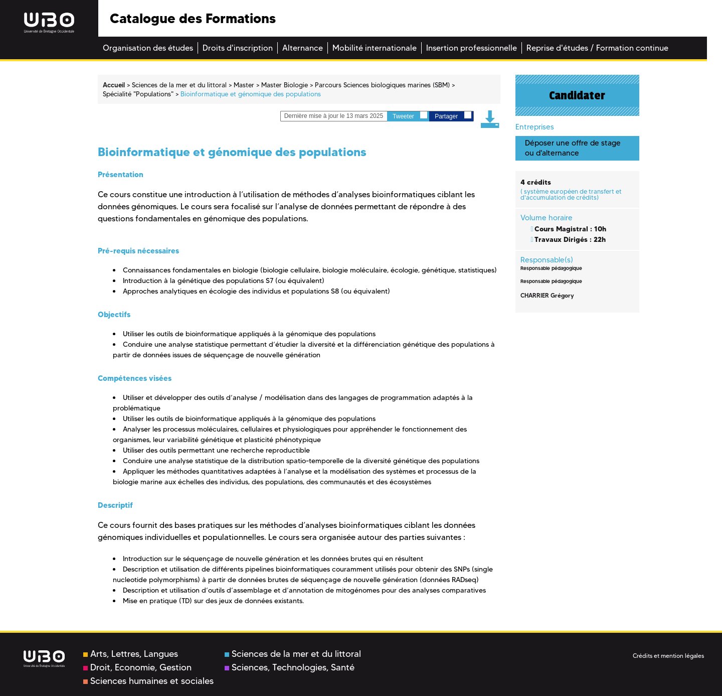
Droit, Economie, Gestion (137, 667)
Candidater (577, 95)
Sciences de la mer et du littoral (293, 653)
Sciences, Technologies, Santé (289, 667)
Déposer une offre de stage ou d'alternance (573, 147)
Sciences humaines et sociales (148, 680)
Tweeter (410, 115)
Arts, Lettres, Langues (130, 653)
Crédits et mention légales (668, 655)
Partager (453, 115)
